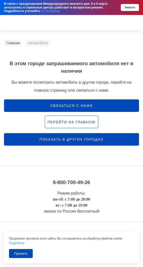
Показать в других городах (72, 139)
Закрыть (129, 7)
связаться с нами (71, 106)
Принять (21, 254)
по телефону (50, 11)
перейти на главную (72, 122)
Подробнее (16, 243)
